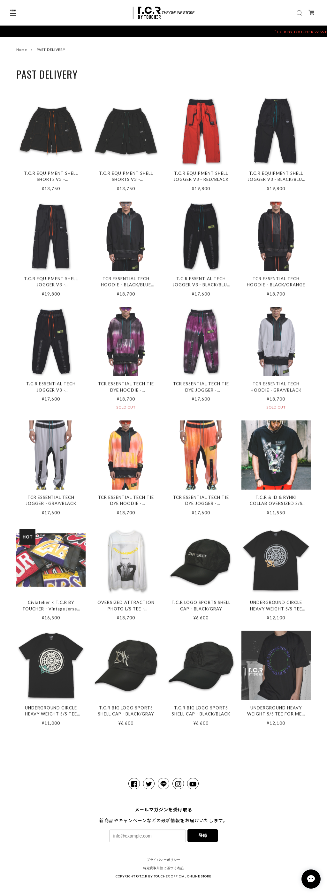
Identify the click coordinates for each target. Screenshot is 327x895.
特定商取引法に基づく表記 (163, 868)
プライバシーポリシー (163, 859)
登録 (203, 835)
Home (21, 51)
